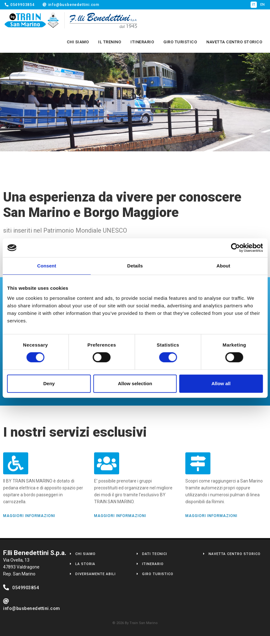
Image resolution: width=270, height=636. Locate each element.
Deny (49, 383)
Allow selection (135, 383)
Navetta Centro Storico (234, 42)
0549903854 (20, 5)
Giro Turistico (180, 42)
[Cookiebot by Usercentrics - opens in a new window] (235, 247)
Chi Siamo (78, 42)
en (262, 5)
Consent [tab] (46, 265)
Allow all (220, 383)
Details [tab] (135, 265)
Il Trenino (109, 42)
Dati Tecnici (154, 554)
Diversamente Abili (95, 574)
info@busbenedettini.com (71, 5)
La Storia (85, 564)
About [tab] (223, 265)
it (254, 5)
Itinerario (142, 42)
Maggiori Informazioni (29, 516)
